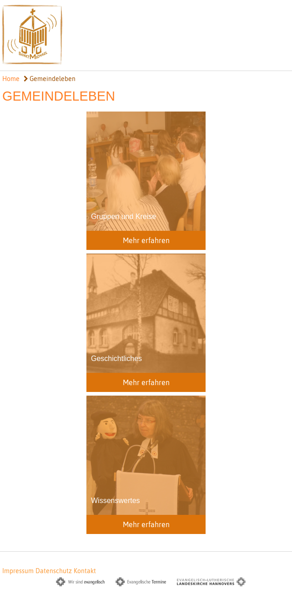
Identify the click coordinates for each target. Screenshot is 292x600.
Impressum (18, 571)
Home (11, 78)
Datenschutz (53, 571)
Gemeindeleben (50, 78)
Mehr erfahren (146, 240)
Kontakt (85, 571)
